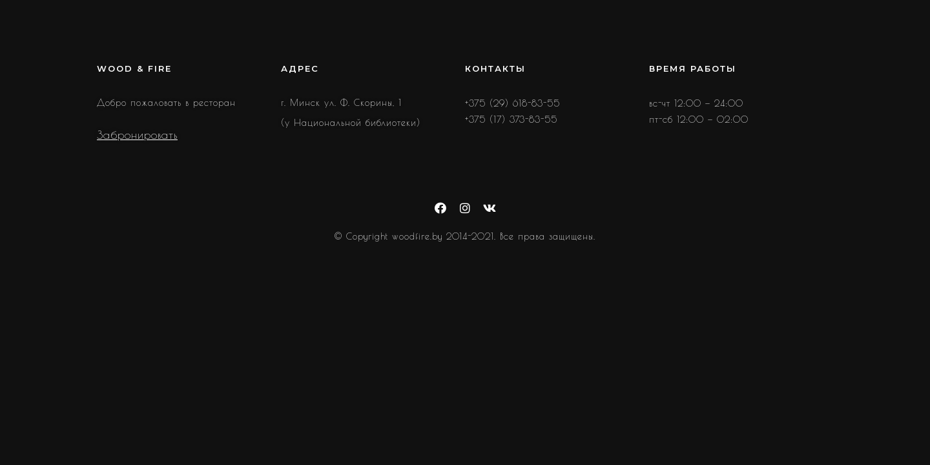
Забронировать (137, 135)
